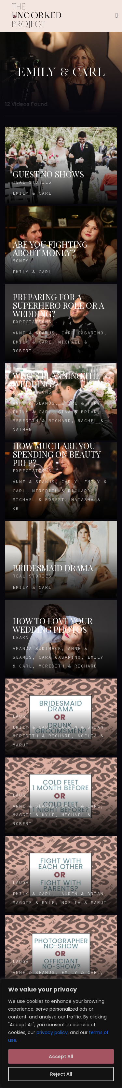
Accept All (61, 1056)
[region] (61, 1033)
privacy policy (52, 1032)
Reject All (61, 1074)
